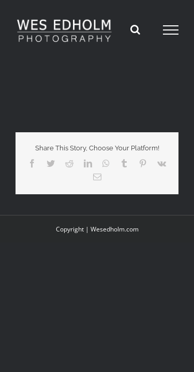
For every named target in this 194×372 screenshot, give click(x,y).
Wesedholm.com (115, 255)
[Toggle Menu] (171, 30)
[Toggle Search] (135, 29)
